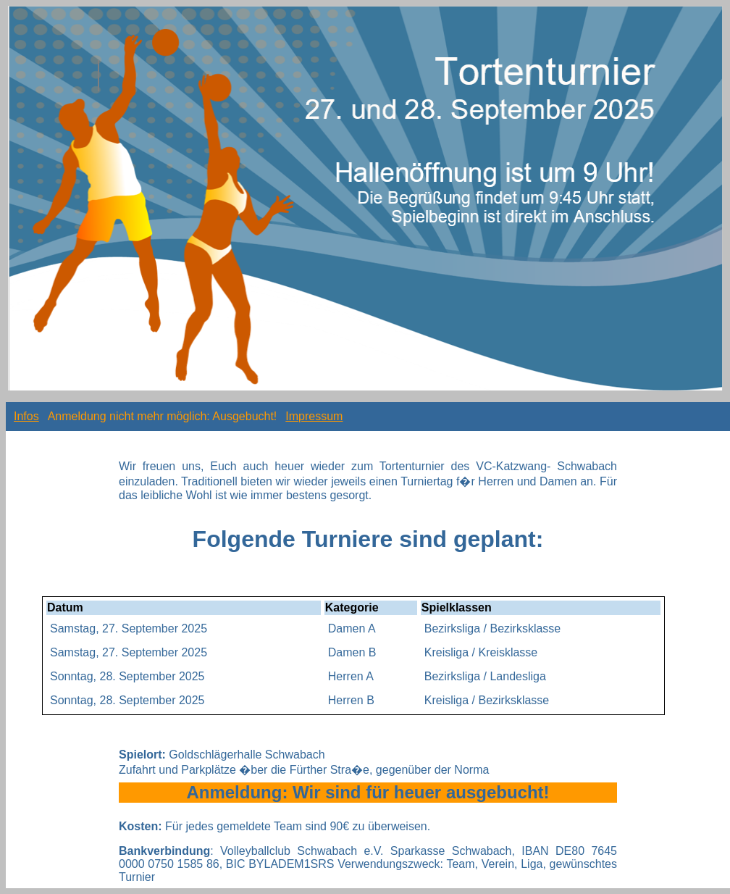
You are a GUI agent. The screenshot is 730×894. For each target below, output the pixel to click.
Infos (26, 416)
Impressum (314, 416)
